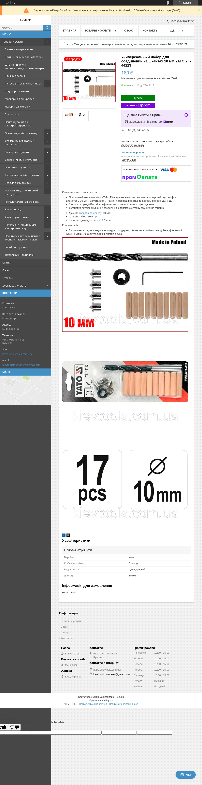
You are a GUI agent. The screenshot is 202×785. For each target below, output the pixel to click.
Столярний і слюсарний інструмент (19, 142)
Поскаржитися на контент (93, 704)
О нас (5, 270)
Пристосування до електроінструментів (18, 123)
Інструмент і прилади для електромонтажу (20, 226)
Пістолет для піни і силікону (22, 201)
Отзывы (7, 278)
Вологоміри (12, 114)
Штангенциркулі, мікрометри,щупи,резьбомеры (24, 66)
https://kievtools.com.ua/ (17, 354)
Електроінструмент (17, 152)
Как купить (68, 632)
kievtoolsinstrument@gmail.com (21, 365)
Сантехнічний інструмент (21, 159)
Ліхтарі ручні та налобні (20, 255)
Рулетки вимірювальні (19, 49)
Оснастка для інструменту (21, 133)
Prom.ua (119, 697)
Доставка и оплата (14, 285)
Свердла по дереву (86, 44)
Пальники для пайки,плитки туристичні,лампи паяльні (22, 237)
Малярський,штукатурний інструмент (21, 192)
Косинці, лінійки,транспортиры (24, 57)
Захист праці (13, 209)
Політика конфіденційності (123, 704)
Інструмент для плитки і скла (23, 83)
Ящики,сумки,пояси (17, 217)
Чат (185, 775)
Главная (70, 30)
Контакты (150, 30)
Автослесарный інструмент (22, 175)
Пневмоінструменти (17, 167)
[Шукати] (47, 28)
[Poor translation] (14, 727)
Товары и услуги (12, 41)
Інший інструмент (16, 247)
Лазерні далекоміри (17, 106)
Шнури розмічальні (17, 91)
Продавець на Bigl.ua (101, 700)
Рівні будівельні (15, 76)
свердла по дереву (90, 213)
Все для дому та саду (18, 183)
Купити (138, 98)
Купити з (138, 105)
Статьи (6, 262)
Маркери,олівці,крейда (19, 99)
